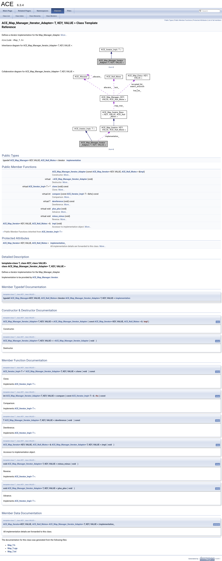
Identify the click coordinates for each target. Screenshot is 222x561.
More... (64, 35)
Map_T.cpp (12, 548)
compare (56, 194)
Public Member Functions (183, 20)
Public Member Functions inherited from (32, 232)
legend (111, 67)
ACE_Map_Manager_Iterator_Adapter (69, 172)
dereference (57, 201)
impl (142, 172)
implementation (73, 160)
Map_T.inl (12, 551)
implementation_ (58, 243)
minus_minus (58, 216)
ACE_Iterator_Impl (36, 186)
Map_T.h (11, 545)
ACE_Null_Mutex (48, 160)
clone (54, 186)
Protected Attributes (200, 20)
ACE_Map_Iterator (100, 172)
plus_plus (56, 209)
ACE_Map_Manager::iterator (45, 277)
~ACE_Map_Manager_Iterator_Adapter (69, 179)
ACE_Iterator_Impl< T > (52, 232)
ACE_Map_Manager (19, 160)
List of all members (214, 20)
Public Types (169, 20)
